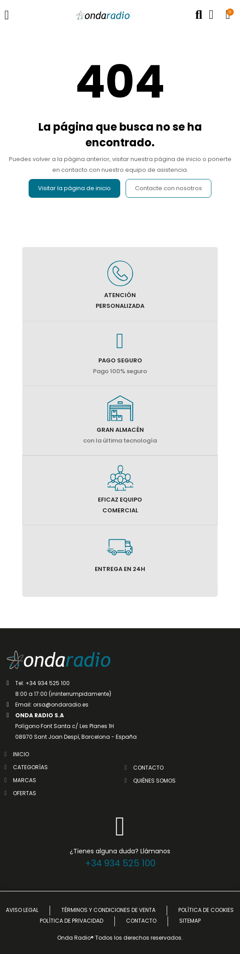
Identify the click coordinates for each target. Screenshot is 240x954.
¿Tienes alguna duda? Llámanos (120, 851)
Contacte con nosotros (168, 188)
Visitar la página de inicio (74, 188)
